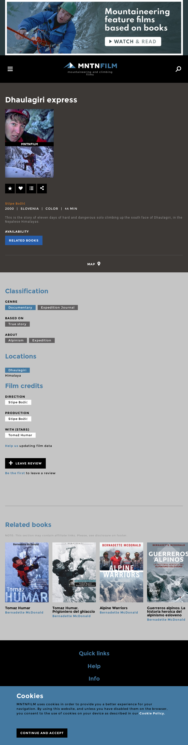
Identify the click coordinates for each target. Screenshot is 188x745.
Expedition (41, 341)
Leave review (25, 463)
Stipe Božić (15, 203)
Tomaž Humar (20, 435)
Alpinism (16, 341)
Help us (11, 446)
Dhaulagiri (17, 370)
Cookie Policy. (152, 713)
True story (17, 324)
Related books (24, 240)
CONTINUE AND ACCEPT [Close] (42, 733)
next (179, 584)
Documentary (20, 308)
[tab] (94, 264)
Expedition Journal (58, 308)
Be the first (15, 473)
